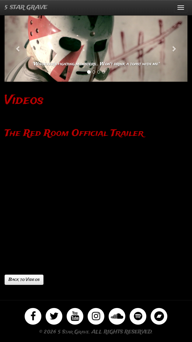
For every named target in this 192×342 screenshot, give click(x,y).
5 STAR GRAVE (26, 8)
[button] (18, 48)
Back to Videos (24, 280)
